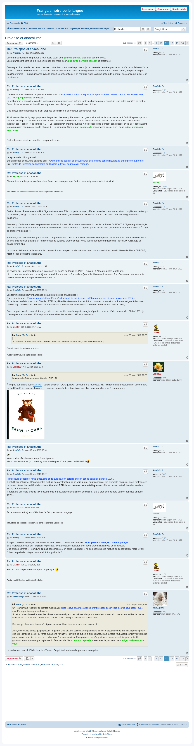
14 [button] (182, 43)
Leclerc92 (157, 374)
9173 (164, 336)
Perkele (156, 183)
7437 (164, 53)
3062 (164, 612)
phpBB (88, 731)
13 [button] (177, 43)
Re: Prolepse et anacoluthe (26, 49)
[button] (139, 43)
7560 (164, 378)
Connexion (163, 9)
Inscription (148, 9)
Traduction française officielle (93, 734)
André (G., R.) (158, 49)
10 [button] (161, 43)
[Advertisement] (97, 694)
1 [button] (149, 43)
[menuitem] (24, 23)
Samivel (37, 384)
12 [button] (171, 43)
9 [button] (156, 43)
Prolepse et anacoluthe (23, 38)
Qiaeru (109, 734)
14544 (164, 187)
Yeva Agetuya (158, 608)
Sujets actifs (179, 9)
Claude (156, 332)
